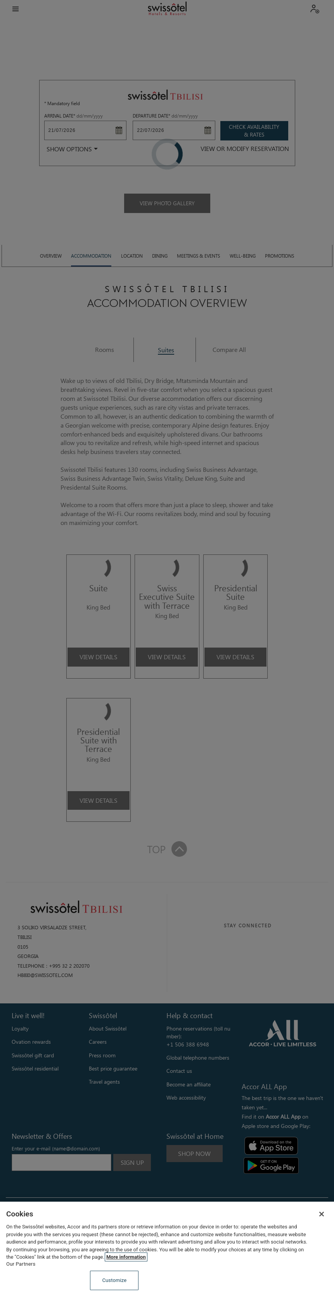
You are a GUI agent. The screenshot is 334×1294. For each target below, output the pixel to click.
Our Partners (20, 1264)
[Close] (321, 1214)
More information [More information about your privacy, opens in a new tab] (126, 1257)
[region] (167, 1248)
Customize (114, 1280)
